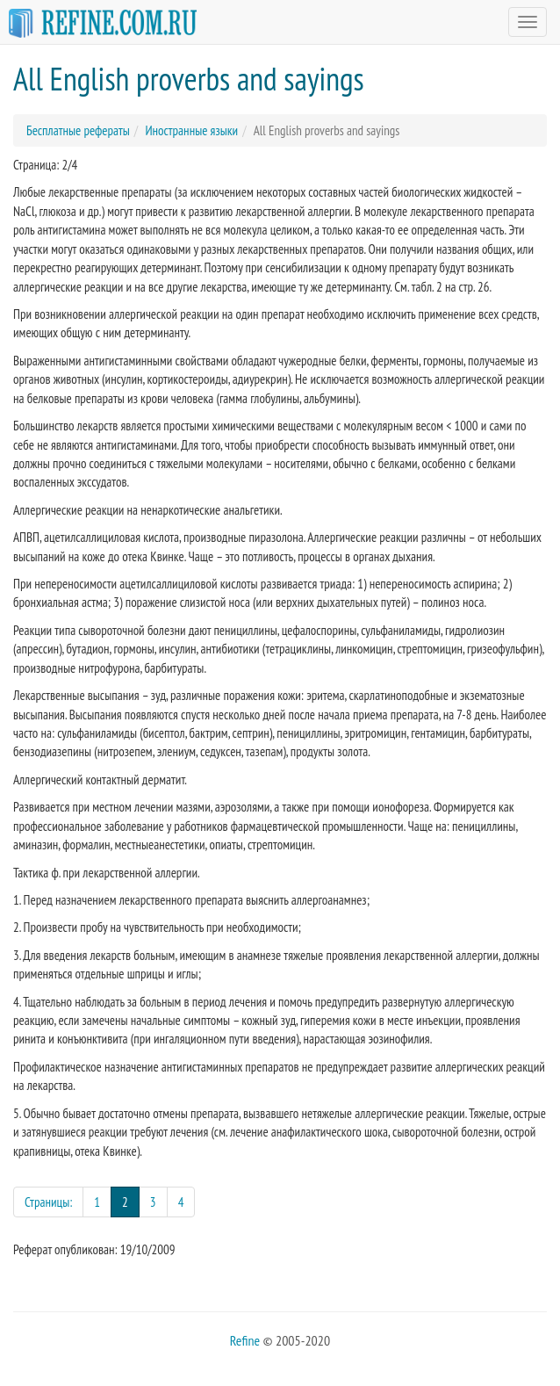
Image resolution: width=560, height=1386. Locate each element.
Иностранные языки (191, 130)
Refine (245, 1340)
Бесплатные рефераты (78, 130)
